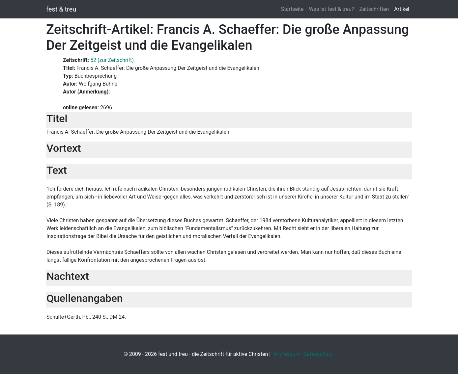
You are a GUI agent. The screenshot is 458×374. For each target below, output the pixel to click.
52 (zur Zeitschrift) (112, 60)
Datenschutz (318, 354)
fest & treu (61, 9)
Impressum (286, 354)
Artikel (401, 9)
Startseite (292, 9)
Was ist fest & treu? (331, 9)
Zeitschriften (374, 9)
